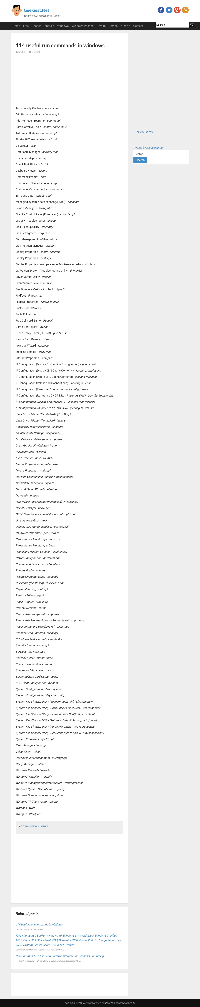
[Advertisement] (52, 37)
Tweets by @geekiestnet (148, 147)
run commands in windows (36, 826)
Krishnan (22, 52)
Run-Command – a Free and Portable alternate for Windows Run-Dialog (60, 956)
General (36, 52)
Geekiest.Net (36, 10)
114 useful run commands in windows (39, 924)
